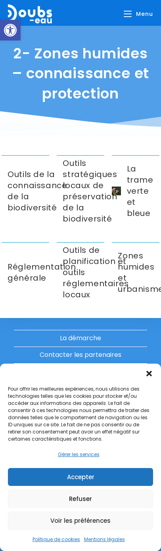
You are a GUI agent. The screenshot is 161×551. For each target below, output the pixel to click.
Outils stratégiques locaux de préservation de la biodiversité (90, 191)
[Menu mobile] (138, 14)
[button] (10, 30)
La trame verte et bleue (140, 191)
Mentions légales (104, 539)
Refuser (80, 499)
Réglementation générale (42, 272)
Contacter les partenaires (80, 354)
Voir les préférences (80, 520)
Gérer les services (79, 454)
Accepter (80, 477)
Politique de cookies (56, 539)
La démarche (80, 338)
